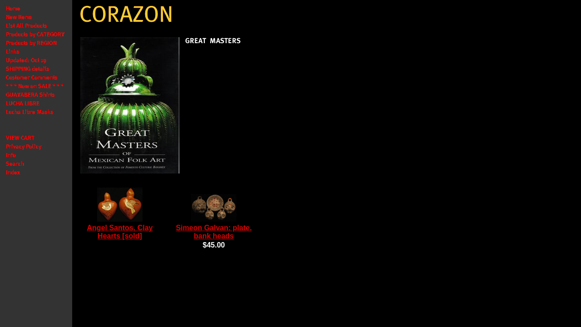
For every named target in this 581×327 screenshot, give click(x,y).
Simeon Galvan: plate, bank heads (213, 232)
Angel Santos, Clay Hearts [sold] (120, 232)
